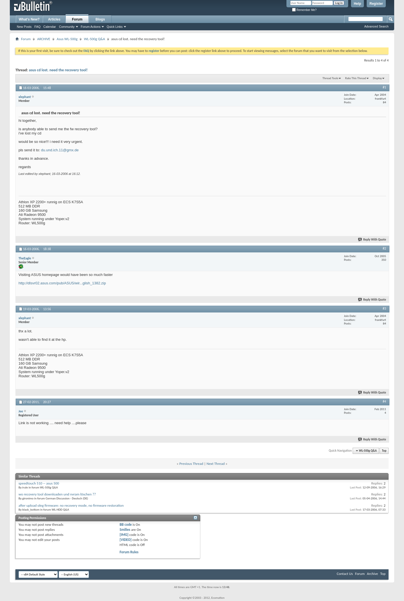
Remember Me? (304, 10)
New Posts (24, 26)
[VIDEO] (126, 540)
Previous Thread (191, 463)
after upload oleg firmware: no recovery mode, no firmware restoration (71, 505)
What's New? (29, 19)
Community (67, 26)
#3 (384, 308)
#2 (384, 248)
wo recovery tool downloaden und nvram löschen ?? (57, 494)
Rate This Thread (355, 78)
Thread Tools (330, 78)
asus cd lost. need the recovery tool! (58, 70)
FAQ (38, 26)
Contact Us (345, 574)
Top (384, 451)
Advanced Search (376, 26)
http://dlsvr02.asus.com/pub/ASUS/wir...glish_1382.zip (62, 283)
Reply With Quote (372, 239)
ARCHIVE (43, 39)
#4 (384, 401)
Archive (372, 574)
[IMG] (124, 535)
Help (357, 4)
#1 (384, 87)
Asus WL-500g (67, 39)
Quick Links (115, 26)
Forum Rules (129, 552)
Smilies (125, 529)
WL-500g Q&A (94, 39)
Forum (77, 19)
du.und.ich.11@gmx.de (60, 150)
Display (377, 78)
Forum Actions (90, 26)
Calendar (49, 26)
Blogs (100, 19)
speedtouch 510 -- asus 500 (39, 483)
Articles (54, 19)
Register (376, 4)
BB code (126, 524)
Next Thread (215, 463)
